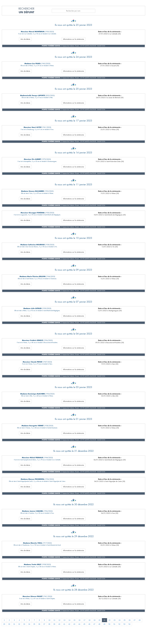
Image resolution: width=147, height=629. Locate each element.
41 (64, 624)
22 (109, 620)
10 (49, 620)
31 (14, 624)
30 (9, 624)
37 (44, 624)
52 (119, 624)
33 (24, 624)
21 (104, 620)
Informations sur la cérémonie (73, 39)
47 (94, 624)
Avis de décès (25, 39)
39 (54, 624)
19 (94, 620)
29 (4, 624)
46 (89, 624)
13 (64, 620)
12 (59, 620)
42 (69, 624)
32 (19, 624)
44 (79, 624)
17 (84, 620)
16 (79, 620)
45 (84, 624)
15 (74, 620)
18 (89, 620)
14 (69, 620)
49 (104, 624)
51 (114, 624)
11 (54, 620)
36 (39, 624)
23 (114, 620)
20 (99, 620)
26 (129, 620)
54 (129, 624)
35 (34, 624)
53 (124, 624)
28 (139, 620)
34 (29, 624)
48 (99, 624)
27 (134, 620)
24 (119, 620)
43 (74, 624)
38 (49, 624)
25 (124, 620)
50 (109, 624)
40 (59, 624)
